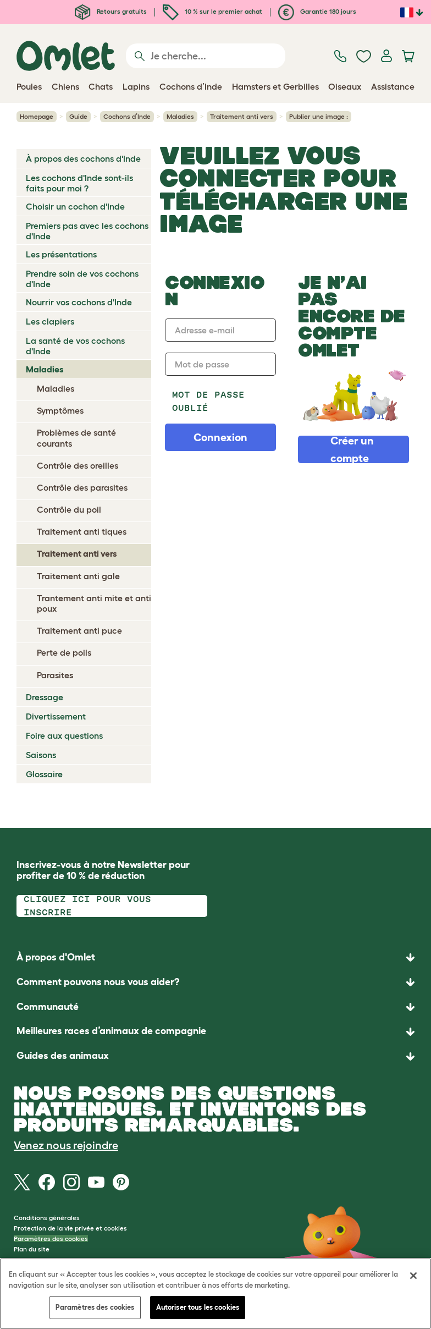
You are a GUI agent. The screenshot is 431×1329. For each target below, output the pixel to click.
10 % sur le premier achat (212, 11)
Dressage (44, 697)
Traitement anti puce (79, 630)
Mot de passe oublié (208, 401)
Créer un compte (352, 449)
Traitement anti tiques (81, 531)
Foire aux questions (64, 735)
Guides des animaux (62, 1055)
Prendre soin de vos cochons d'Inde (82, 278)
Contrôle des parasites (82, 487)
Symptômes (60, 410)
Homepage (36, 116)
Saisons (41, 755)
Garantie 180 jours (317, 11)
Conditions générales (47, 1217)
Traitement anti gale (78, 576)
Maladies (180, 116)
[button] (215, 1056)
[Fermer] (413, 1276)
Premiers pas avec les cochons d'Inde (87, 231)
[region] (215, 1293)
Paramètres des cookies (51, 1238)
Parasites (55, 675)
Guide (78, 116)
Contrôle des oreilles (77, 465)
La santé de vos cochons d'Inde (75, 346)
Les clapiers (50, 321)
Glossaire (44, 774)
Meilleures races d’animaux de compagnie (111, 1030)
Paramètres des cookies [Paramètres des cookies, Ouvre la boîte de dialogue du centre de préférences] (95, 1307)
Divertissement (56, 716)
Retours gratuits (111, 11)
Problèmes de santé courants (76, 437)
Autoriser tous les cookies (197, 1307)
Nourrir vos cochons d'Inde (79, 302)
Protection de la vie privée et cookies (70, 1228)
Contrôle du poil (69, 509)
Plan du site (31, 1249)
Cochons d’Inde (127, 116)
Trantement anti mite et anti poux (94, 603)
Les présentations (61, 254)
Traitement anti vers (241, 116)
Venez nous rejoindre (66, 1145)
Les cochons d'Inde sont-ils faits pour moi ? (79, 183)
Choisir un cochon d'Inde (75, 206)
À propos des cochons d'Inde (83, 158)
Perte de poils (64, 652)
